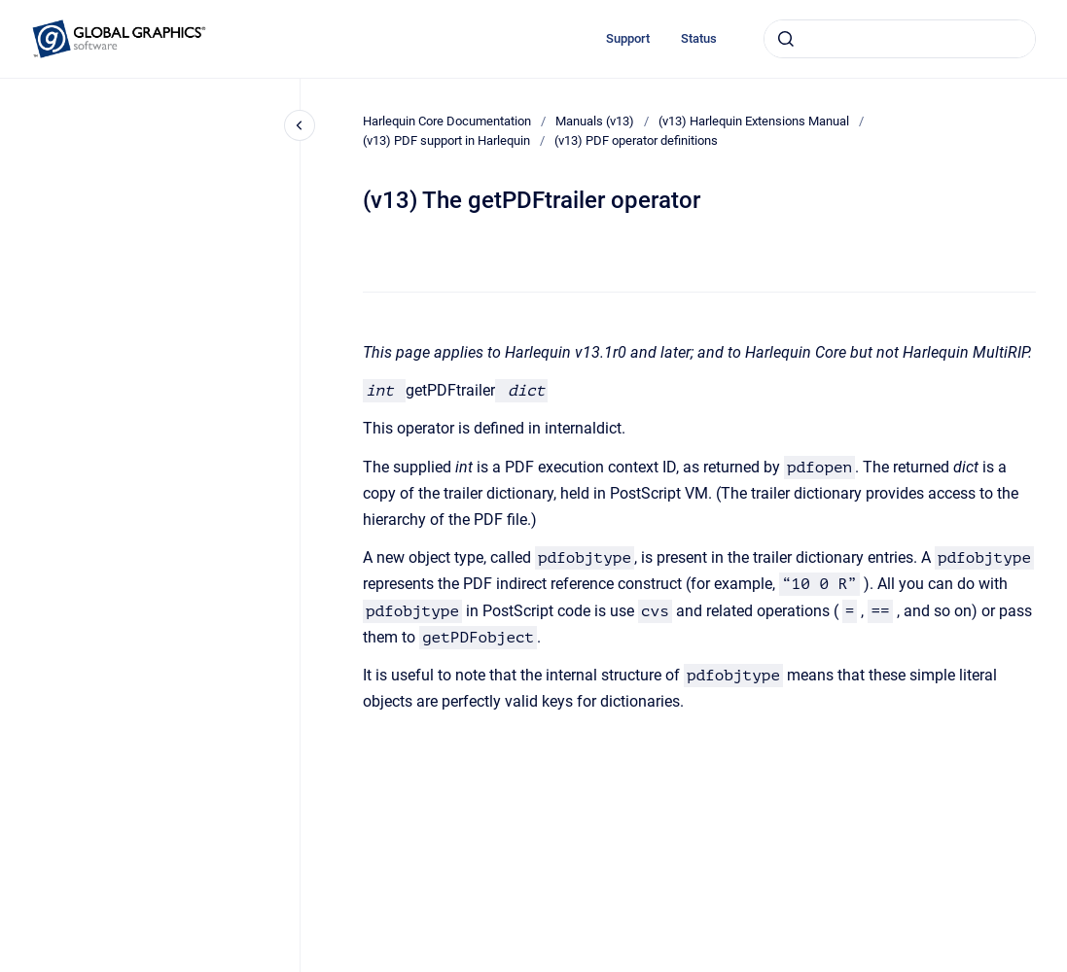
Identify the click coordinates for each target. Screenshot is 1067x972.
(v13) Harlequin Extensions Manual (753, 121)
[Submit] (785, 38)
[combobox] (900, 38)
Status (699, 38)
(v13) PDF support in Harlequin (446, 140)
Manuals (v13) (594, 121)
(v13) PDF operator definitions (636, 140)
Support (628, 38)
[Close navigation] (299, 125)
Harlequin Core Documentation (447, 121)
